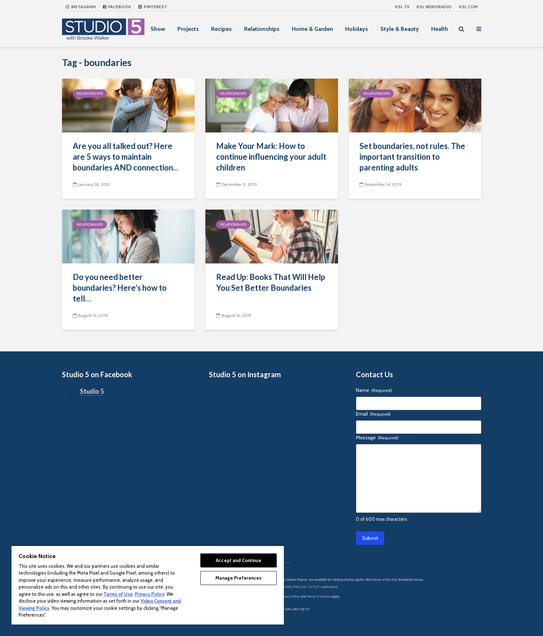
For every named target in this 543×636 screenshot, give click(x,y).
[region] (147, 585)
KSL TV (402, 6)
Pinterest (152, 6)
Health (439, 28)
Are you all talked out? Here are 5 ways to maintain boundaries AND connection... (125, 156)
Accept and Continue (238, 560)
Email (373, 414)
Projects (188, 28)
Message (377, 437)
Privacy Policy (290, 596)
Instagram (81, 6)
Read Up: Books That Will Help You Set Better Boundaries (270, 282)
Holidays (356, 28)
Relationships (262, 28)
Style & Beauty (399, 28)
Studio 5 (92, 391)
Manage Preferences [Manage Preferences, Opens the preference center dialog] (238, 578)
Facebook (117, 6)
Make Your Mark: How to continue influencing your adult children (271, 156)
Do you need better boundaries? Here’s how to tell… (120, 287)
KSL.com (468, 6)
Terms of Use (118, 594)
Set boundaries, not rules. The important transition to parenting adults (412, 156)
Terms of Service (319, 596)
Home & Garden (312, 28)
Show (158, 28)
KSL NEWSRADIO (434, 6)
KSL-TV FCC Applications (319, 587)
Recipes (221, 28)
